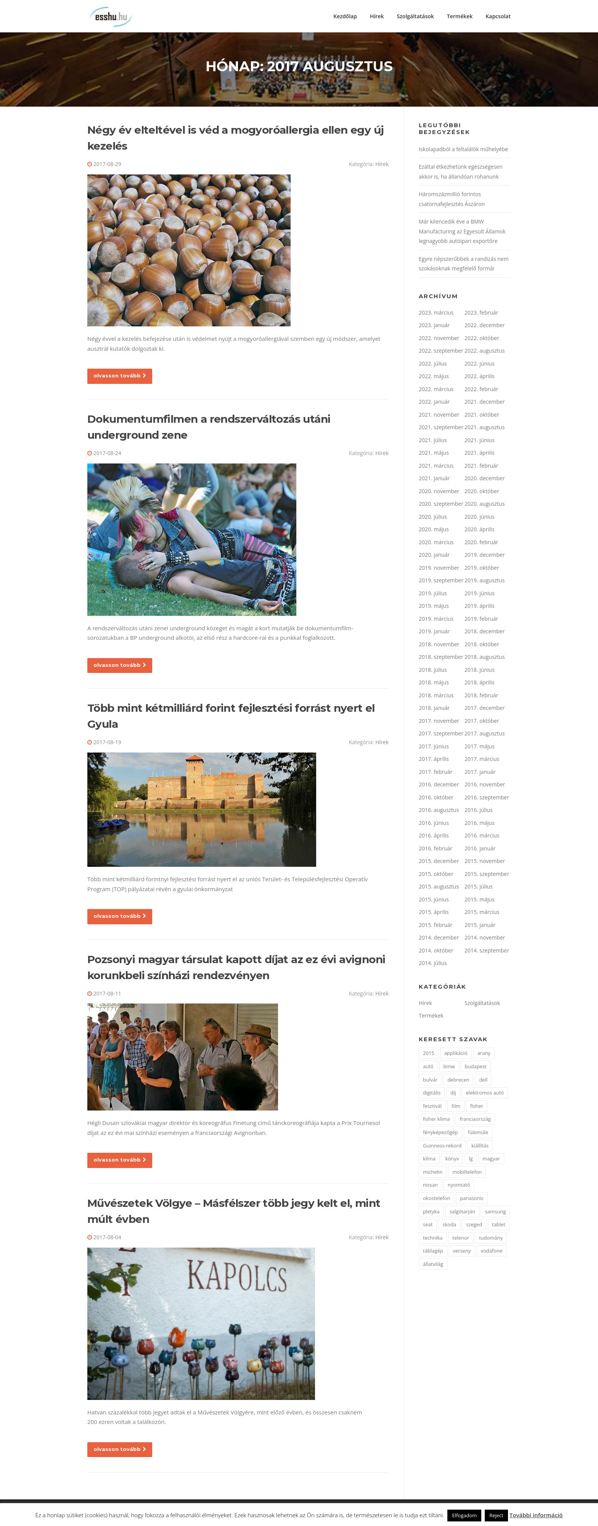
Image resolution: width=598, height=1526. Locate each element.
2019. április (480, 607)
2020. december (485, 480)
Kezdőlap (345, 16)
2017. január (480, 773)
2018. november (439, 646)
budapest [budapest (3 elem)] (476, 1068)
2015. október (436, 875)
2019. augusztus (485, 582)
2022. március (436, 391)
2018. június (480, 671)
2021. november (439, 416)
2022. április (480, 378)
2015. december (439, 862)
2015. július (479, 888)
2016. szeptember (487, 799)
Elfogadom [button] (464, 1515)
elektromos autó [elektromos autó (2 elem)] (485, 1094)
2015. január (480, 926)
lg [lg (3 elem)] (471, 1160)
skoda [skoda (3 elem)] (449, 1226)
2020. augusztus (485, 505)
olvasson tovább (119, 377)
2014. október (436, 952)
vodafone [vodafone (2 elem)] (492, 1252)
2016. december (439, 786)
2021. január (434, 480)
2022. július (433, 365)
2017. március (482, 760)
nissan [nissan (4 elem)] (430, 1186)
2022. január (434, 403)
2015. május (480, 901)
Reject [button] (496, 1515)
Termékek (460, 16)
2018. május (434, 684)
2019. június (480, 595)
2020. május (434, 531)
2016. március (482, 837)
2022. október (482, 340)
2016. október (436, 799)
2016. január (480, 850)
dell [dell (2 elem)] (483, 1081)
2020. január (434, 556)
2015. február (435, 926)
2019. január (434, 633)
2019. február (481, 620)
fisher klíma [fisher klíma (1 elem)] (436, 1120)
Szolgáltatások (415, 16)
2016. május (480, 824)
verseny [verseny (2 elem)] (462, 1252)
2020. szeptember (441, 505)
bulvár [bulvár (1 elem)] (430, 1081)
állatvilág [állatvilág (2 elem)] (433, 1265)
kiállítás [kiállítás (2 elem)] (480, 1147)
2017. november (439, 722)
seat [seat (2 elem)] (427, 1226)
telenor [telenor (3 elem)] (460, 1239)
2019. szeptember (441, 582)
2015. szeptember (487, 875)
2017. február (435, 773)
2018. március (436, 697)
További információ (536, 1515)
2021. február (481, 467)
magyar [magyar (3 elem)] (491, 1160)
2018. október (482, 646)
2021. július (433, 442)
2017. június (434, 748)
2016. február (435, 850)
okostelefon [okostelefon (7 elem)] (436, 1200)
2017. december (485, 709)
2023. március (436, 314)
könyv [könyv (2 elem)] (452, 1160)
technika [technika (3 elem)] (432, 1239)
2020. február (481, 544)
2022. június (480, 365)
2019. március (436, 620)
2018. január (434, 709)
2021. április (480, 454)
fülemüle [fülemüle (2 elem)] (478, 1134)
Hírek (377, 16)
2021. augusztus (485, 429)
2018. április (480, 684)
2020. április (480, 531)
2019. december (485, 556)
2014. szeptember (487, 952)
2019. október (482, 569)
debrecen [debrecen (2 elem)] (458, 1081)
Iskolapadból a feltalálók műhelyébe (463, 151)
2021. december (485, 403)
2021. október (482, 416)
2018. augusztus (485, 658)
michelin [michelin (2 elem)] (432, 1173)
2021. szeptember (441, 429)
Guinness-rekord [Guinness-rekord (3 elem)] (442, 1147)
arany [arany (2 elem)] (483, 1054)
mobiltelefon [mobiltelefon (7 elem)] (467, 1173)
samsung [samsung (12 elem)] (495, 1213)
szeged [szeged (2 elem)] (474, 1226)
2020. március (436, 544)
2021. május (434, 454)
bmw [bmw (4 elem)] (449, 1068)
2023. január (434, 327)
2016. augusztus (439, 811)
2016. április (434, 837)
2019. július (433, 595)
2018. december (485, 633)
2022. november (439, 340)
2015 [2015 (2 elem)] (428, 1054)
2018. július (433, 671)
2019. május (434, 607)
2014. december (439, 939)
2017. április (434, 760)
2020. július (433, 518)
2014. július (433, 964)
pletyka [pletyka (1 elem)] (431, 1213)
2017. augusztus (485, 735)
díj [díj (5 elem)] (453, 1094)
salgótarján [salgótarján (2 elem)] (462, 1213)
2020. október (482, 493)
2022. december (485, 327)
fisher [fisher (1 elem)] (476, 1107)
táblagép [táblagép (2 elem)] (433, 1252)
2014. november (485, 939)
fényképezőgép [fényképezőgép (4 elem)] (440, 1134)
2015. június (434, 901)
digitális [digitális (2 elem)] (431, 1094)
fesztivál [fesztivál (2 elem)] (432, 1107)
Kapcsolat (498, 16)
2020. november (439, 493)
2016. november (485, 786)
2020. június (480, 518)
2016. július (479, 811)
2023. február (481, 314)
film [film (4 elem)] (456, 1107)
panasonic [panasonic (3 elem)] (472, 1200)
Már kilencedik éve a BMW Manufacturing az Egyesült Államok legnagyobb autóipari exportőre (462, 233)
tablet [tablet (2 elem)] (498, 1226)
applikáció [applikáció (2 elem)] (456, 1054)
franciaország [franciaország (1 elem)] (475, 1120)
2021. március (436, 467)
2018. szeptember (441, 658)
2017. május (480, 748)
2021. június (480, 442)
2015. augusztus (439, 888)
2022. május (434, 378)
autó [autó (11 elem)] (428, 1068)
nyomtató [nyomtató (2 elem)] (459, 1186)
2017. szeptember (441, 735)
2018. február (481, 697)
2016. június (434, 824)
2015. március (482, 913)
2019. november (439, 569)
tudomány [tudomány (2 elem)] (491, 1239)
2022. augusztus (485, 352)
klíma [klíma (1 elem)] (429, 1160)
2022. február (481, 391)
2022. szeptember (441, 352)
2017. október (482, 722)
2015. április (434, 913)
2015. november (485, 862)
